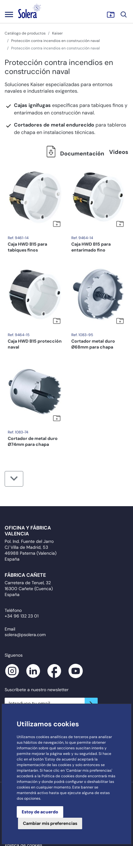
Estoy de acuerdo (40, 812)
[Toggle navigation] (9, 14)
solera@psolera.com (25, 634)
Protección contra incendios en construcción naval (55, 40)
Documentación (73, 153)
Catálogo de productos (25, 33)
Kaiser (57, 33)
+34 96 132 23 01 (21, 616)
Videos (118, 152)
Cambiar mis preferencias (50, 823)
